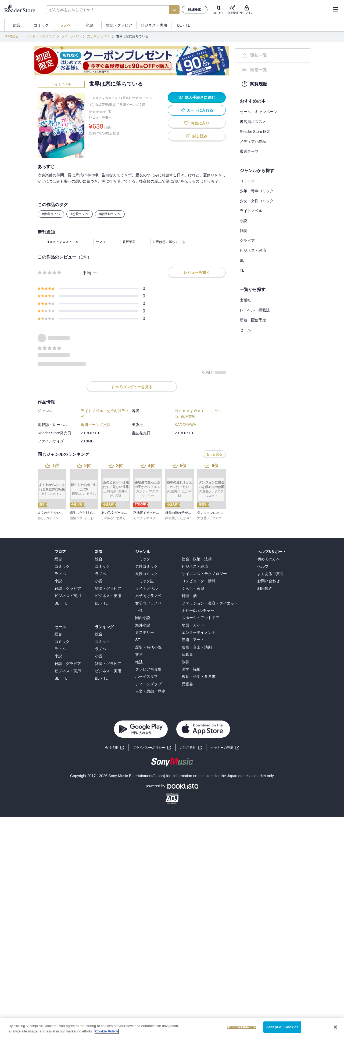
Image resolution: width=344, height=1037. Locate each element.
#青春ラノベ (51, 214)
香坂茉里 (129, 242)
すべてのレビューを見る (131, 387)
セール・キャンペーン (258, 112)
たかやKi (186, 518)
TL (242, 270)
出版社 (245, 300)
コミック (247, 181)
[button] (224, 747)
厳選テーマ (249, 151)
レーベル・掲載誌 (255, 310)
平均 (87, 273)
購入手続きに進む (196, 97)
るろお (89, 518)
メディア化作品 (253, 141)
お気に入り (196, 123)
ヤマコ (100, 242)
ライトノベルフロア (40, 36)
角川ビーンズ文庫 (132, 105)
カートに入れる (196, 110)
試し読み (196, 136)
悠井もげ (122, 518)
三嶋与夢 (107, 518)
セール (245, 330)
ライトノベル (71, 36)
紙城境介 (171, 518)
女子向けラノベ (98, 36)
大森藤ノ (203, 518)
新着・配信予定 (253, 320)
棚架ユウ (76, 518)
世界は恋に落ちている (169, 242)
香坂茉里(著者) (106, 105)
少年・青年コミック (257, 191)
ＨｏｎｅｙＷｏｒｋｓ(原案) (109, 98)
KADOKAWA (185, 425)
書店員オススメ (253, 121)
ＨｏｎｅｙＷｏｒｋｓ (62, 242)
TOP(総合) (11, 36)
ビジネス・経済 (253, 250)
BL (242, 260)
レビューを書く (100, 117)
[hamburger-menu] (335, 9)
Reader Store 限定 (255, 131)
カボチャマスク (144, 518)
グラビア (247, 240)
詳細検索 (194, 10)
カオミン (52, 518)
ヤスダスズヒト (223, 518)
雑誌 (243, 230)
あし (41, 518)
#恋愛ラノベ (80, 214)
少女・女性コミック (257, 201)
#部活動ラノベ (109, 214)
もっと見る (214, 454)
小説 (243, 221)
